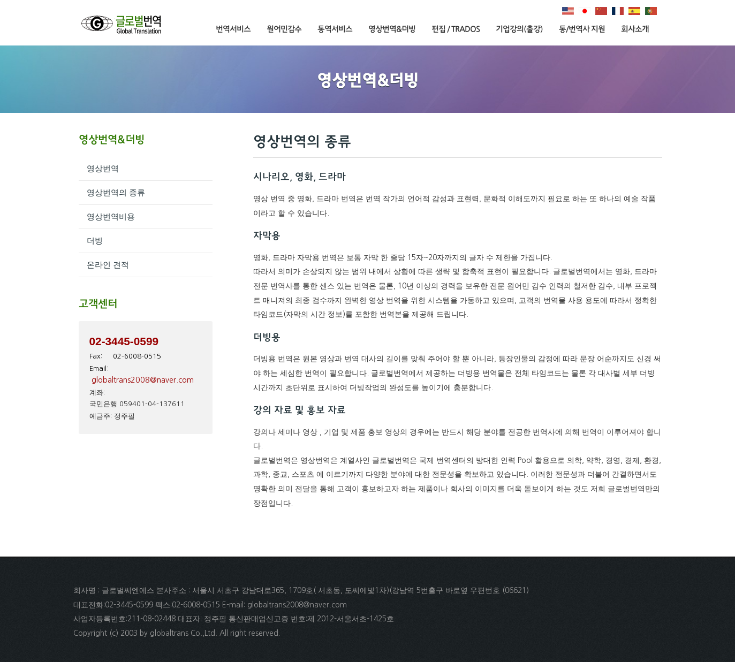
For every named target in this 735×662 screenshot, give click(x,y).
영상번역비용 (111, 216)
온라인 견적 (108, 265)
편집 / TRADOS (455, 29)
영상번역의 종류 (116, 192)
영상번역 (103, 168)
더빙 (95, 241)
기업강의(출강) (519, 29)
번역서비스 (233, 29)
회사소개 (635, 29)
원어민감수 (284, 29)
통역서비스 (334, 29)
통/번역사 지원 (582, 29)
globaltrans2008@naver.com (143, 380)
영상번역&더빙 (391, 29)
